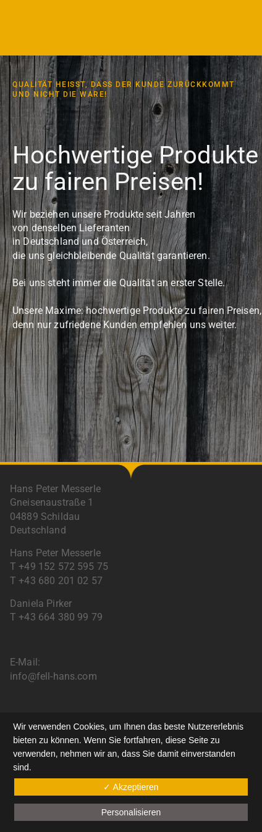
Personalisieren (131, 812)
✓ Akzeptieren (130, 787)
